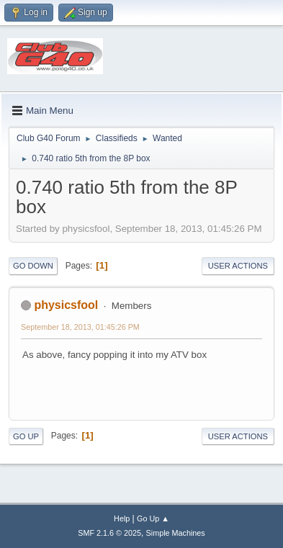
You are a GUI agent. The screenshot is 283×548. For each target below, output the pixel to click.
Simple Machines (175, 533)
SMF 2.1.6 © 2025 (109, 533)
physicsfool (66, 305)
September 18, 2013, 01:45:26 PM (80, 327)
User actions (238, 265)
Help (122, 518)
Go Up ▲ (153, 518)
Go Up (26, 436)
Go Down (33, 265)
